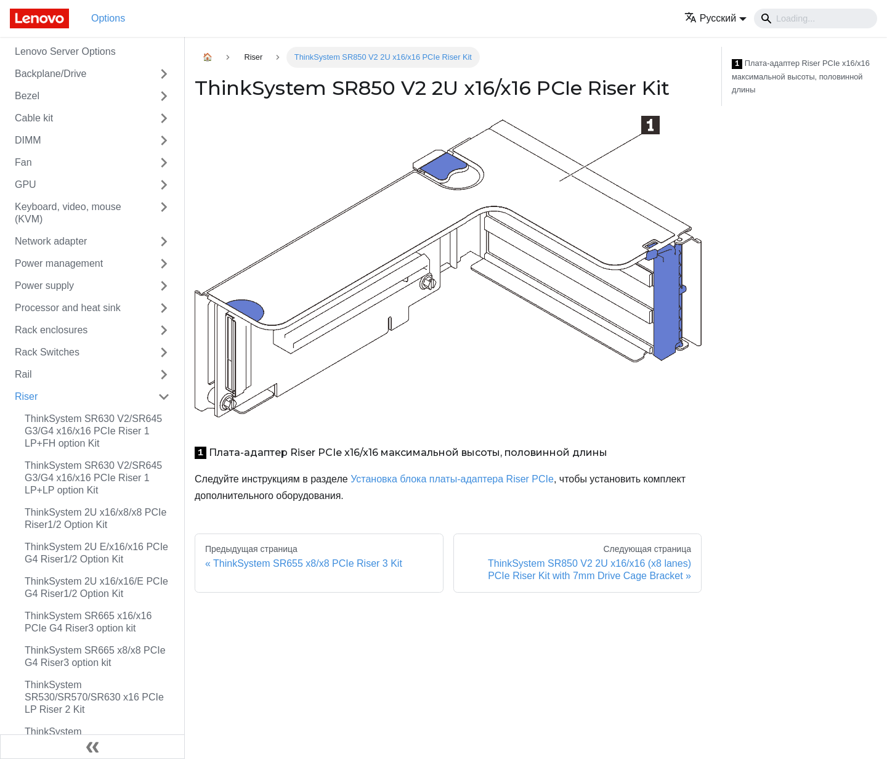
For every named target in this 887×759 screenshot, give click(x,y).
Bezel (27, 96)
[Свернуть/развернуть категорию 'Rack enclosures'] (164, 330)
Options (108, 18)
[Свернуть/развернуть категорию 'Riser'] (164, 397)
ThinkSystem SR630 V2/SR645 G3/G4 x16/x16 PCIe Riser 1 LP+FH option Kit (93, 430)
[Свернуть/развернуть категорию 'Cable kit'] (164, 118)
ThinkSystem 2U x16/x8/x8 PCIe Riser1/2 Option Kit (95, 518)
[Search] (815, 18)
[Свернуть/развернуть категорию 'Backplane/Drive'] (164, 74)
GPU (25, 184)
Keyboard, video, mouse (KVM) (68, 212)
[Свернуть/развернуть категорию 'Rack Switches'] (164, 352)
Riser (26, 396)
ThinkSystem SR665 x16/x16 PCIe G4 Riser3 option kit (88, 622)
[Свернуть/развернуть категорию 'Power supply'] (164, 286)
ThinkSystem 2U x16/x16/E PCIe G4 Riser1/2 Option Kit (96, 587)
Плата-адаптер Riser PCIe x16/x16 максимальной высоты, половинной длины (801, 76)
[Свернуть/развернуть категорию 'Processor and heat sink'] (164, 308)
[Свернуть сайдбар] (92, 746)
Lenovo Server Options (65, 51)
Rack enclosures (51, 330)
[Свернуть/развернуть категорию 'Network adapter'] (164, 241)
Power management (59, 263)
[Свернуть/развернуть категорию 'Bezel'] (164, 96)
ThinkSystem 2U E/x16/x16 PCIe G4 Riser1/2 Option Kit (96, 553)
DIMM (28, 140)
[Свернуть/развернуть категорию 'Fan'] (164, 162)
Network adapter (51, 241)
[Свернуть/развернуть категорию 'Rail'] (164, 374)
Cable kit (34, 118)
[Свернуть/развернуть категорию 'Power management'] (164, 264)
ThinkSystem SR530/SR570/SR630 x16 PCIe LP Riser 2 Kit (94, 697)
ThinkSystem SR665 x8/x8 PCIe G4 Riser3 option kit (95, 656)
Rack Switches (47, 352)
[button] (715, 18)
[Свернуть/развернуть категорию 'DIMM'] (164, 140)
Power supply (44, 285)
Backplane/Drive (51, 73)
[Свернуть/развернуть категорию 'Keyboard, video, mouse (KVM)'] (164, 213)
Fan (23, 162)
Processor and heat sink (68, 307)
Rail (23, 374)
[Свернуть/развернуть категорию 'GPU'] (164, 185)
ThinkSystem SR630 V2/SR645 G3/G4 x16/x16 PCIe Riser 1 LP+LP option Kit (93, 477)
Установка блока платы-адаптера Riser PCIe (452, 479)
